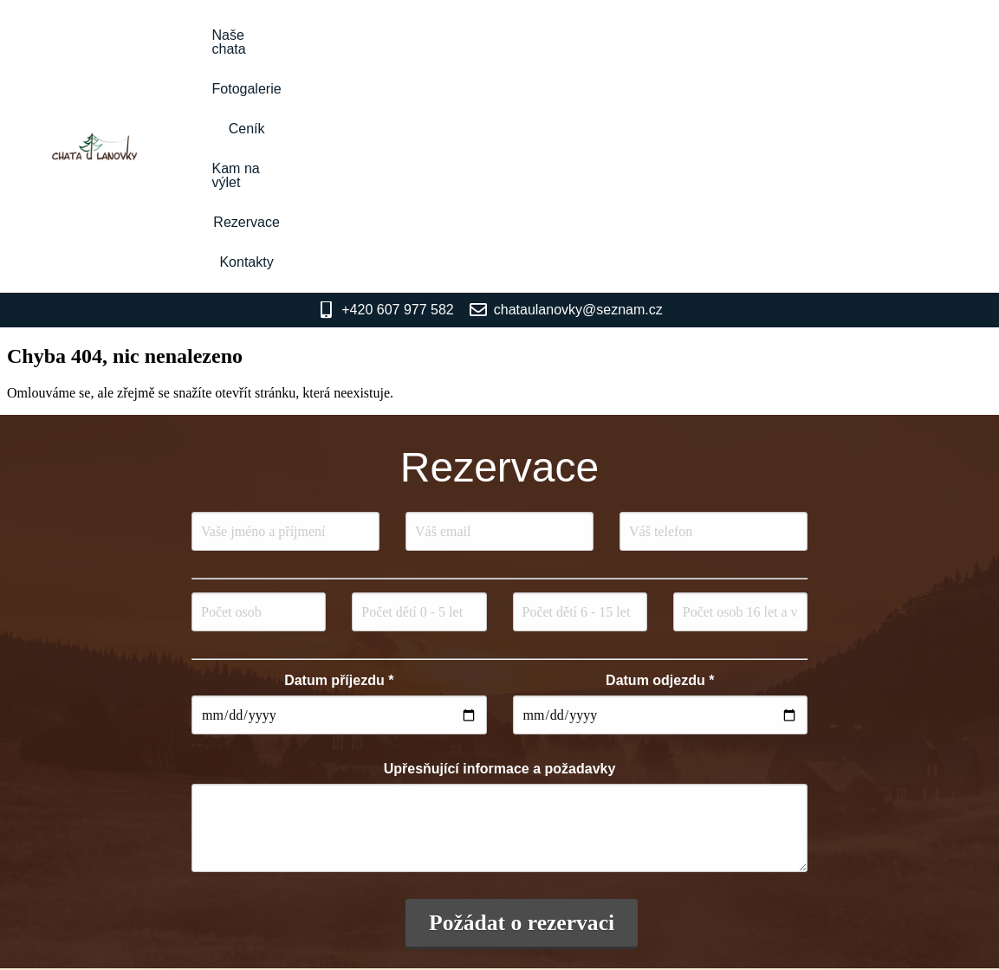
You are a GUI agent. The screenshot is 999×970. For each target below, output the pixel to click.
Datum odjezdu (660, 453)
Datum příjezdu (338, 453)
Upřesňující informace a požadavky (500, 541)
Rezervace (739, 35)
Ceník (548, 35)
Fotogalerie (466, 35)
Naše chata (367, 35)
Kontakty (828, 35)
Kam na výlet (636, 35)
